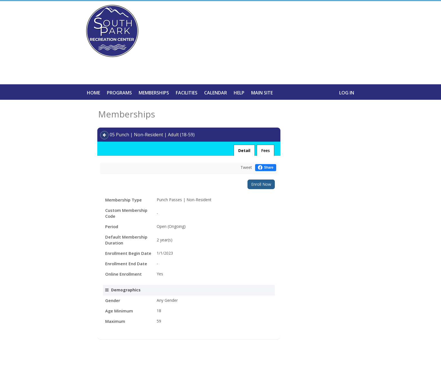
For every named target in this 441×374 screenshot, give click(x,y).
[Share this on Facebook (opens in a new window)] (265, 167)
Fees (265, 150)
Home (93, 93)
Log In (346, 93)
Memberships (154, 93)
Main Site (262, 93)
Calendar (215, 93)
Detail (244, 150)
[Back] (104, 135)
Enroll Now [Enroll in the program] (261, 184)
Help (239, 93)
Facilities (186, 93)
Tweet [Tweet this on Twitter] (246, 167)
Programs (119, 93)
